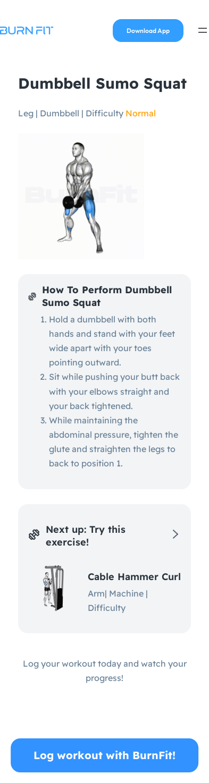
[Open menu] (202, 30)
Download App (148, 31)
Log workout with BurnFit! (104, 755)
